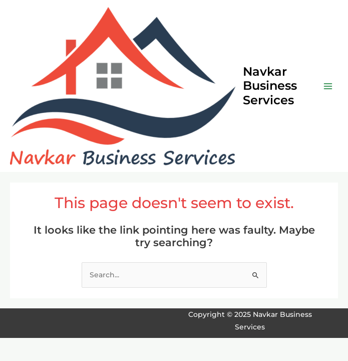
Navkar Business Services (270, 85)
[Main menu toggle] (328, 86)
